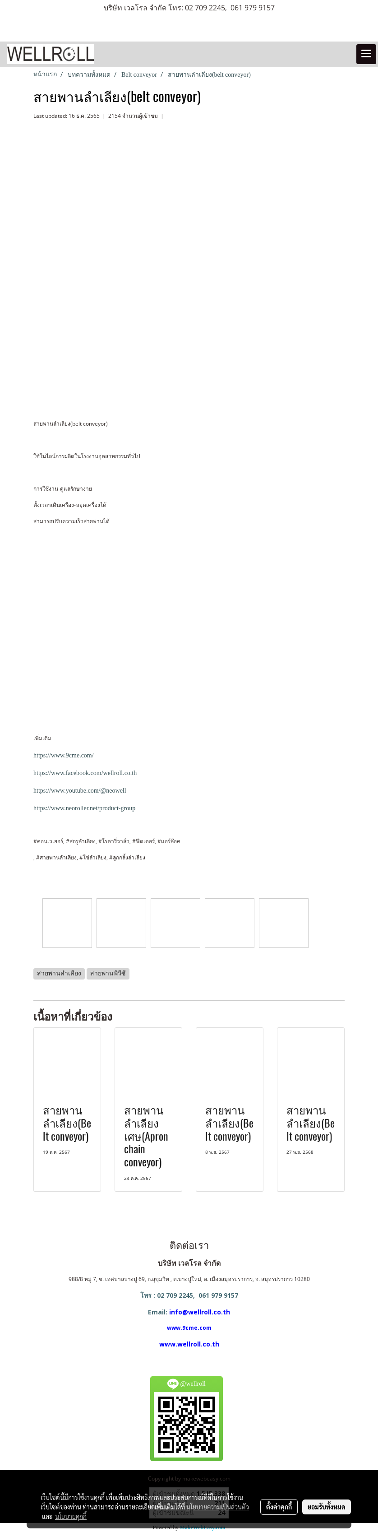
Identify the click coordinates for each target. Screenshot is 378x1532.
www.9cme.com (189, 1328)
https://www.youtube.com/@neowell (79, 790)
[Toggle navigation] (366, 54)
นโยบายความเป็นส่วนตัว (217, 1507)
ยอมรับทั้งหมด (327, 1507)
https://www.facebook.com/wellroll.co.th (85, 773)
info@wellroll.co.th (199, 1312)
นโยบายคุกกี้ (71, 1516)
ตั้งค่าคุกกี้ (279, 1507)
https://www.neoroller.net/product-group (84, 808)
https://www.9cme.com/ (63, 755)
